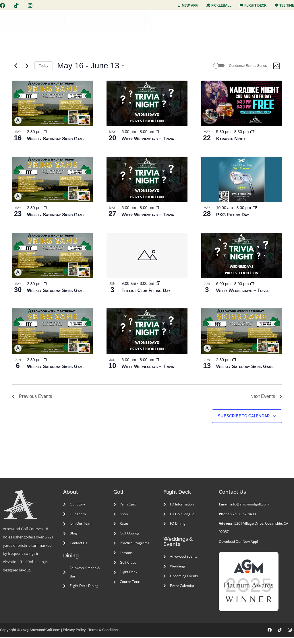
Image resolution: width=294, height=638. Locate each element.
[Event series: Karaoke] (252, 132)
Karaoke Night (230, 139)
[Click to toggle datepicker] (91, 66)
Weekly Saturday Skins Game (56, 139)
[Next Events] (26, 66)
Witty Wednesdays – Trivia (147, 139)
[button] (65, 19)
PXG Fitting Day (232, 215)
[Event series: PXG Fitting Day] (255, 208)
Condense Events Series (246, 66)
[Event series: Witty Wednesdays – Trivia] (158, 132)
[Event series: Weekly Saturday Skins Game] (45, 132)
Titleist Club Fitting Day (145, 291)
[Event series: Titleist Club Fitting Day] (158, 284)
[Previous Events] (15, 66)
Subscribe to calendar (244, 417)
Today (43, 66)
